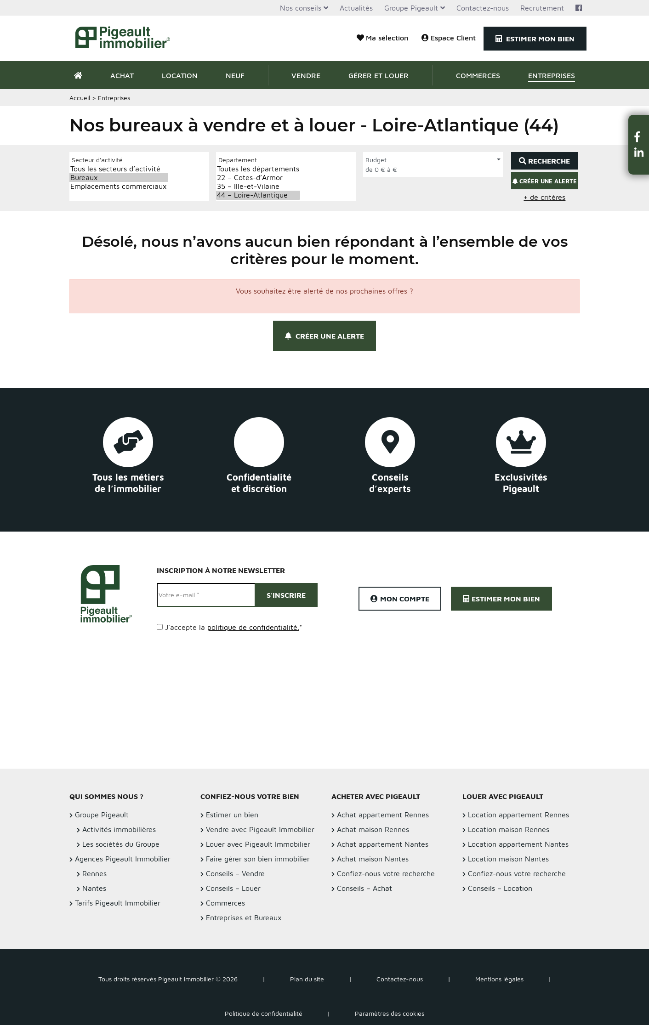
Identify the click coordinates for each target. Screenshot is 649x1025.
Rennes (94, 873)
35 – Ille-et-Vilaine (258, 186)
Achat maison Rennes (373, 829)
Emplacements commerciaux (118, 186)
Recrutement (542, 8)
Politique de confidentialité (263, 1013)
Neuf (235, 75)
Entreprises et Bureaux (244, 917)
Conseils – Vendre (235, 873)
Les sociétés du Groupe (120, 844)
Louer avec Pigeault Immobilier (258, 844)
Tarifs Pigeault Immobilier (117, 903)
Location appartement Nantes (518, 844)
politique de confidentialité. (253, 627)
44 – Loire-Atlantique (258, 195)
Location (180, 75)
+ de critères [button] (544, 197)
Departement (237, 160)
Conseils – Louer (233, 888)
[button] (639, 137)
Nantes (94, 888)
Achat (122, 75)
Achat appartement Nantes (382, 844)
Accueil (79, 98)
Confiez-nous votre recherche (386, 873)
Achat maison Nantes (373, 859)
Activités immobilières (119, 829)
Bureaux (118, 177)
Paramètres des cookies (389, 1013)
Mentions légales (499, 979)
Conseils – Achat (364, 888)
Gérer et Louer (378, 75)
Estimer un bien (232, 814)
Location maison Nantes (508, 859)
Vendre (305, 75)
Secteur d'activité (97, 160)
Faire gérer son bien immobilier (258, 859)
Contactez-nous (482, 8)
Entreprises (551, 75)
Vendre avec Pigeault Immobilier (260, 829)
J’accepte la (233, 627)
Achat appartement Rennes (383, 814)
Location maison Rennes (508, 829)
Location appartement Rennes (518, 814)
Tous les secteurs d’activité (118, 168)
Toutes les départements (258, 168)
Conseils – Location (500, 888)
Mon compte (399, 599)
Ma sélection (382, 38)
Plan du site (307, 979)
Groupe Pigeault (411, 8)
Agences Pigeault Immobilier (123, 859)
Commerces (478, 75)
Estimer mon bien (535, 38)
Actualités (356, 8)
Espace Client (448, 38)
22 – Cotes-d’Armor (258, 177)
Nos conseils (300, 8)
